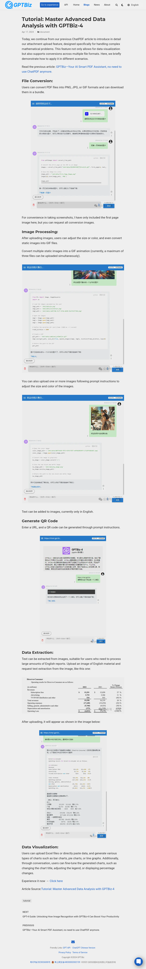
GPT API (66, 948)
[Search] (116, 5)
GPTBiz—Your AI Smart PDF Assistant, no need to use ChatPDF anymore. (61, 929)
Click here (56, 881)
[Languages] (133, 5)
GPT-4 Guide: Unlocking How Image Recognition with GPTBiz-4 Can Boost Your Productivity (71, 916)
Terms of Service (79, 952)
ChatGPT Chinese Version (83, 948)
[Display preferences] (122, 5)
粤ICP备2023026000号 (40, 962)
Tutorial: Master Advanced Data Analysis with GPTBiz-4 (77, 889)
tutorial (26, 900)
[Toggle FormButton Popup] (138, 961)
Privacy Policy (65, 952)
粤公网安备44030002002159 (67, 962)
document (45, 32)
